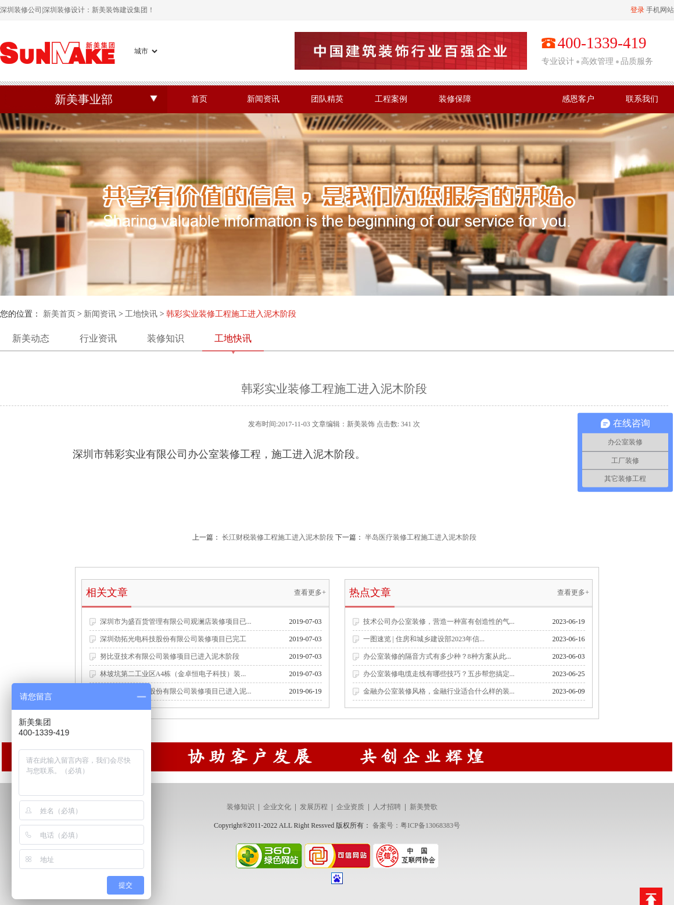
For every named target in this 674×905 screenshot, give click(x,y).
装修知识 (165, 338)
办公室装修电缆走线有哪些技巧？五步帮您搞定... (439, 674)
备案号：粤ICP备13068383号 (416, 825)
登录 (637, 10)
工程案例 (391, 99)
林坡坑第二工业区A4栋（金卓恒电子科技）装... (173, 674)
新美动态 (30, 338)
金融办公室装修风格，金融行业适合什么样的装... (439, 691)
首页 (199, 99)
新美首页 (59, 314)
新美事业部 (84, 99)
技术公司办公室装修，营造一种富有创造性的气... (439, 621)
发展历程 (314, 807)
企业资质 (350, 807)
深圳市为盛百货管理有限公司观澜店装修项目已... (176, 621)
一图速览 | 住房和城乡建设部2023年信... (424, 639)
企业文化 (277, 807)
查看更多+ (310, 592)
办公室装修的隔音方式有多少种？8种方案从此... (437, 656)
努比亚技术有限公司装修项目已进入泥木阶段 (169, 656)
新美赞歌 (424, 807)
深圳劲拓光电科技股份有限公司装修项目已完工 (173, 639)
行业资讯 (98, 338)
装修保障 (455, 99)
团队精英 (327, 99)
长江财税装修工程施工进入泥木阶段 (278, 537)
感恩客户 (578, 99)
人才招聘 (387, 807)
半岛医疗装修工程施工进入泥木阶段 (420, 537)
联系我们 (642, 99)
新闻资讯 (263, 99)
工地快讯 (141, 314)
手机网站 (660, 10)
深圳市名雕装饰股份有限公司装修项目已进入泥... (176, 691)
